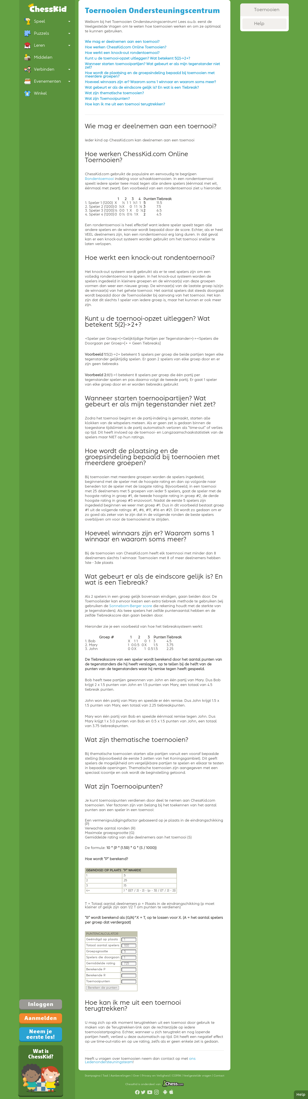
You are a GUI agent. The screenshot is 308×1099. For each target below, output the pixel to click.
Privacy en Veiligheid (156, 1075)
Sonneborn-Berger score (130, 606)
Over (136, 1075)
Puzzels (47, 33)
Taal (106, 1075)
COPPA (177, 1075)
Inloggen (40, 1004)
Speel (47, 21)
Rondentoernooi (99, 179)
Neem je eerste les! (40, 1034)
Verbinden (47, 69)
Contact (219, 1075)
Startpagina (93, 1075)
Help (300, 1094)
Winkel (35, 93)
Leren (47, 45)
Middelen (38, 57)
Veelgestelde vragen (197, 1075)
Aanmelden (40, 1018)
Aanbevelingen (121, 1075)
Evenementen (47, 81)
